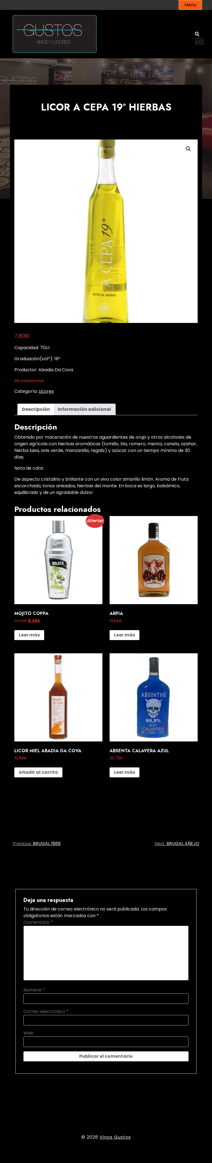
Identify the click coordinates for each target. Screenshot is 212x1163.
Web (28, 1033)
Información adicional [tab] (84, 409)
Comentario (38, 922)
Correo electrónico (45, 1011)
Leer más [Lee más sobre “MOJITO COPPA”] (29, 635)
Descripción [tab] (36, 409)
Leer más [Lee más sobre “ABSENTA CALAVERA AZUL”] (124, 772)
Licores (46, 391)
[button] (188, 149)
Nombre (34, 990)
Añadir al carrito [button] (38, 772)
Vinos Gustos (115, 1137)
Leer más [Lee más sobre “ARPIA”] (124, 635)
